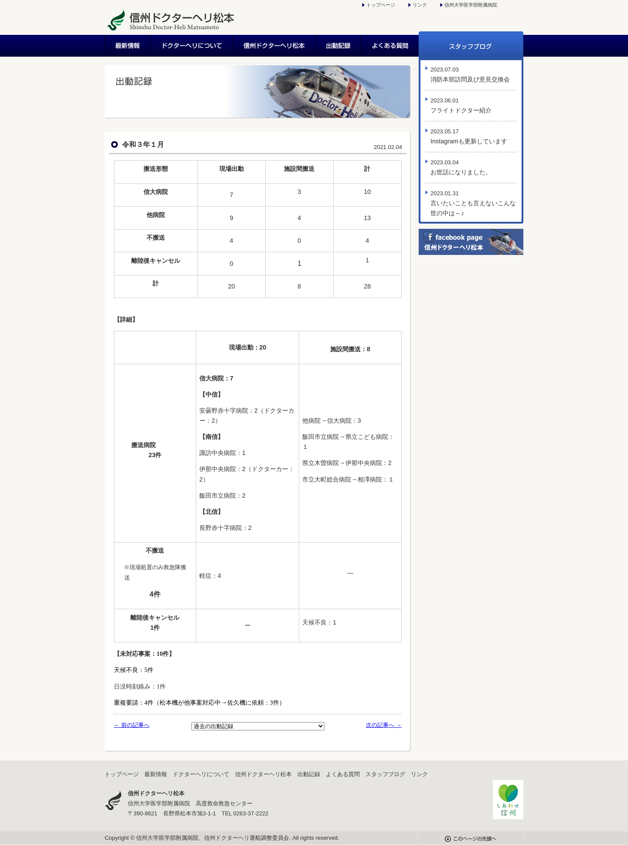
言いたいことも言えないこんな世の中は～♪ (473, 203)
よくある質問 (390, 46)
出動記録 (339, 46)
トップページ (380, 4)
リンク (420, 4)
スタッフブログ (471, 45)
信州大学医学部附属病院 (470, 4)
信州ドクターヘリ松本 (274, 46)
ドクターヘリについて (192, 46)
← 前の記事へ (132, 725)
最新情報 (128, 46)
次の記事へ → (384, 725)
